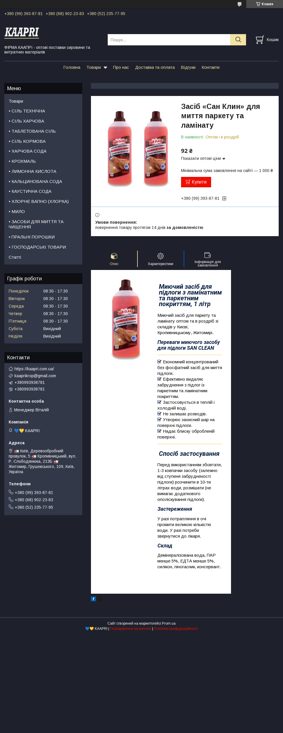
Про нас (121, 67)
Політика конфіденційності (176, 629)
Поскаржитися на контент (130, 629)
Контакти (210, 67)
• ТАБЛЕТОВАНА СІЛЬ (32, 131)
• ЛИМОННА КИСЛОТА (32, 171)
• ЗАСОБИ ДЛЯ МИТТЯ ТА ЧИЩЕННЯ (36, 224)
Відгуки (188, 67)
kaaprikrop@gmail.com (35, 375)
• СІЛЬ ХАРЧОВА (26, 121)
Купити (199, 181)
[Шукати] (238, 39)
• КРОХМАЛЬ (22, 161)
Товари (93, 67)
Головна (71, 67)
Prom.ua (169, 623)
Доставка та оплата (155, 67)
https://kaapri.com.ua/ (34, 368)
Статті (15, 257)
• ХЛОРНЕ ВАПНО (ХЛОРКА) (39, 201)
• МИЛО (17, 211)
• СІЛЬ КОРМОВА (27, 141)
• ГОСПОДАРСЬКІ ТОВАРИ (37, 247)
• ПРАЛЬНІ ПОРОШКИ (32, 236)
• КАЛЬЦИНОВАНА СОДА (35, 181)
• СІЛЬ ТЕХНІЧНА (27, 110)
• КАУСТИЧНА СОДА (30, 191)
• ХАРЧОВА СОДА (27, 151)
